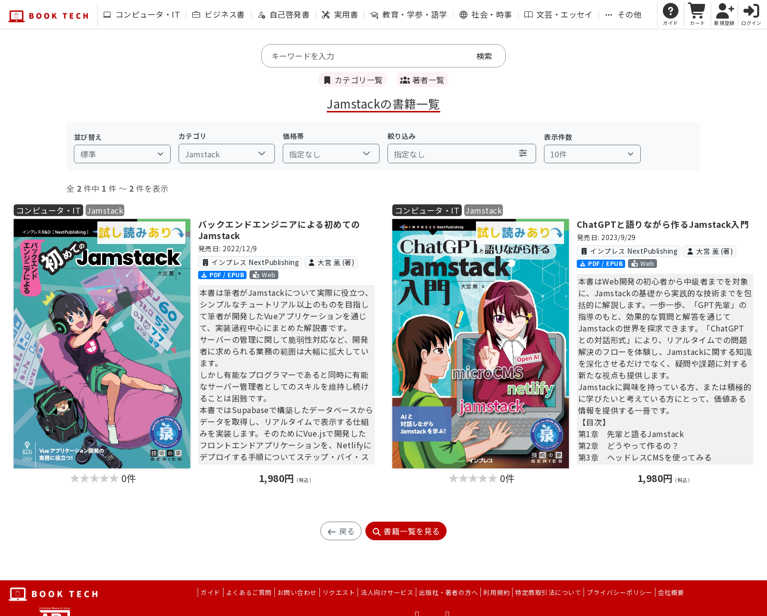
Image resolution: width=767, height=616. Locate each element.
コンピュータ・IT (141, 14)
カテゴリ (193, 136)
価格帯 (293, 136)
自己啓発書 (283, 14)
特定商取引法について (548, 592)
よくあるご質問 (249, 592)
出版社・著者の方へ (448, 592)
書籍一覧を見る (406, 531)
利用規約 (496, 592)
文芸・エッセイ (558, 14)
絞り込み (401, 136)
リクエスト (338, 592)
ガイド (210, 592)
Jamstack (105, 210)
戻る (341, 531)
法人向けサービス (387, 592)
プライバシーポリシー (620, 592)
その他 (623, 14)
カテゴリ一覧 (352, 80)
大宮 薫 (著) (330, 262)
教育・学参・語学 (408, 14)
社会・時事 (485, 14)
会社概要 (671, 592)
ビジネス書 (218, 14)
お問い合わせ (297, 592)
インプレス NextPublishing (250, 262)
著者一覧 (422, 80)
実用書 (340, 14)
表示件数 (558, 137)
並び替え (88, 137)
